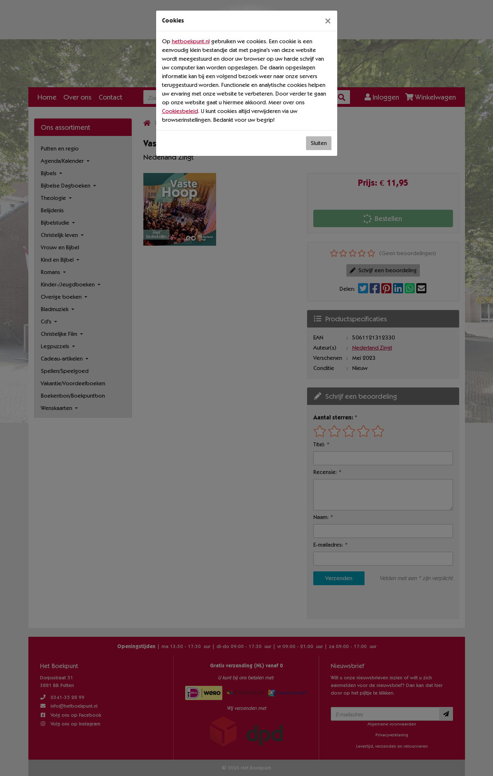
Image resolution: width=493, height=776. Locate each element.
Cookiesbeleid (180, 111)
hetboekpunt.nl (191, 41)
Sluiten (319, 143)
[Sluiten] (327, 21)
